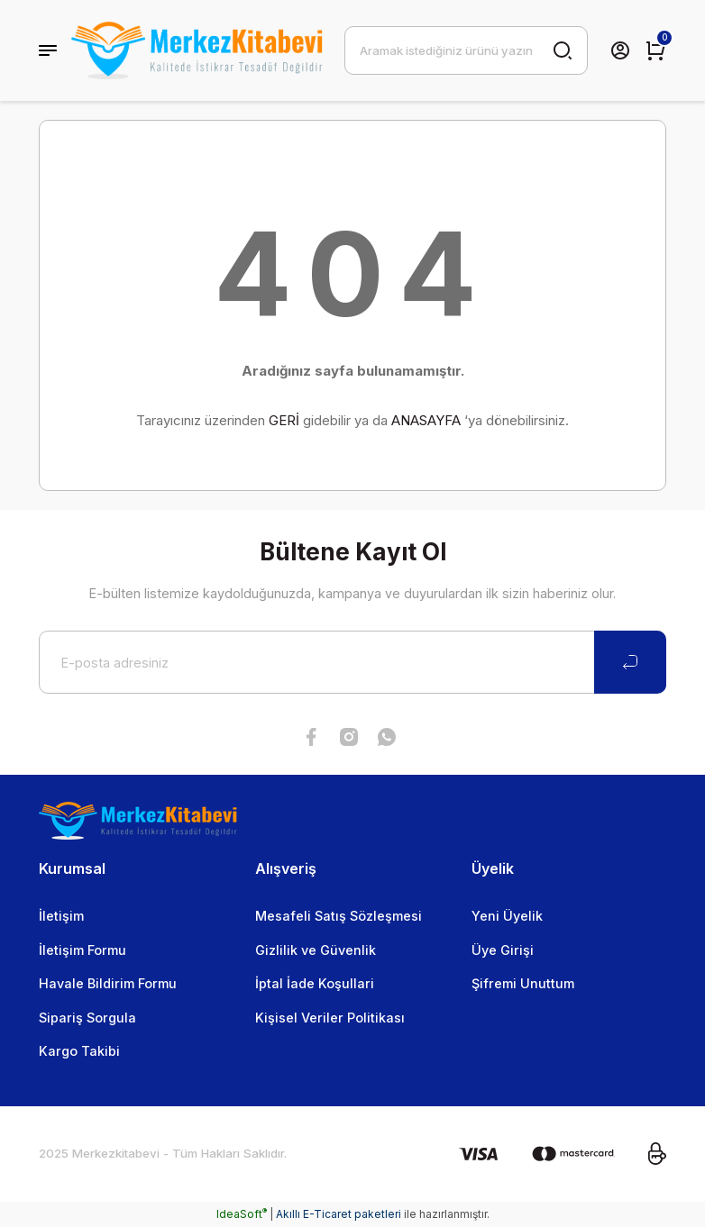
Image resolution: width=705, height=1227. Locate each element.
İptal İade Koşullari (314, 983)
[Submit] (630, 662)
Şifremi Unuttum (523, 983)
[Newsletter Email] (352, 662)
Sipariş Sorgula (87, 1017)
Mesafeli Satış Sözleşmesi (338, 915)
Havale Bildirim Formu (108, 983)
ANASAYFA (426, 420)
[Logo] (197, 50)
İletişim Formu (82, 950)
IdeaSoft (241, 1214)
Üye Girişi (503, 950)
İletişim (61, 915)
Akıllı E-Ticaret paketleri (338, 1214)
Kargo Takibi (79, 1051)
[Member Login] (620, 50)
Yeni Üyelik (507, 915)
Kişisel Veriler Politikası (330, 1017)
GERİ (284, 420)
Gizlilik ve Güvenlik (315, 950)
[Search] (466, 50)
